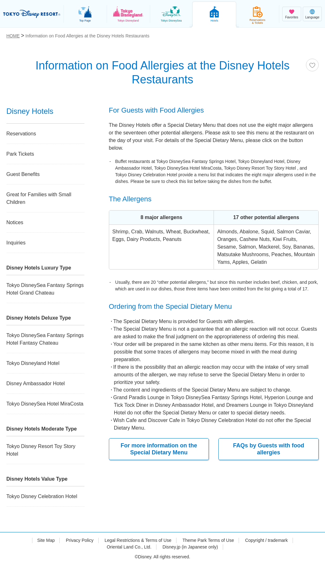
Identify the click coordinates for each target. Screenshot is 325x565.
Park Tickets (20, 154)
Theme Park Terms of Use (208, 540)
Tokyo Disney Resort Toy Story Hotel (41, 450)
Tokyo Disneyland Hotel (32, 363)
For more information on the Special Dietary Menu (159, 449)
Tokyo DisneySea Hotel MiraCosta (44, 403)
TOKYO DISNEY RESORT (31, 14)
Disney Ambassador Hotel (35, 383)
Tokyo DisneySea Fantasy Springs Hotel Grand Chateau (45, 288)
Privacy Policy (79, 540)
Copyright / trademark (266, 540)
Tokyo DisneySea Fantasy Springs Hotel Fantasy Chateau (45, 339)
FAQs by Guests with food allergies (268, 449)
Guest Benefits (23, 174)
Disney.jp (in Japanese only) (190, 546)
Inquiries (15, 242)
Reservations (21, 133)
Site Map (46, 540)
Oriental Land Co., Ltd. (129, 546)
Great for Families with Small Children (38, 198)
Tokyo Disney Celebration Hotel (41, 496)
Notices (14, 222)
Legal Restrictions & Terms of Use (137, 540)
